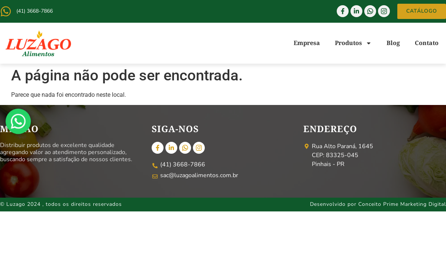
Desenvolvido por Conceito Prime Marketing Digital (378, 204)
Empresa (307, 43)
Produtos (353, 43)
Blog (393, 43)
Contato (427, 43)
